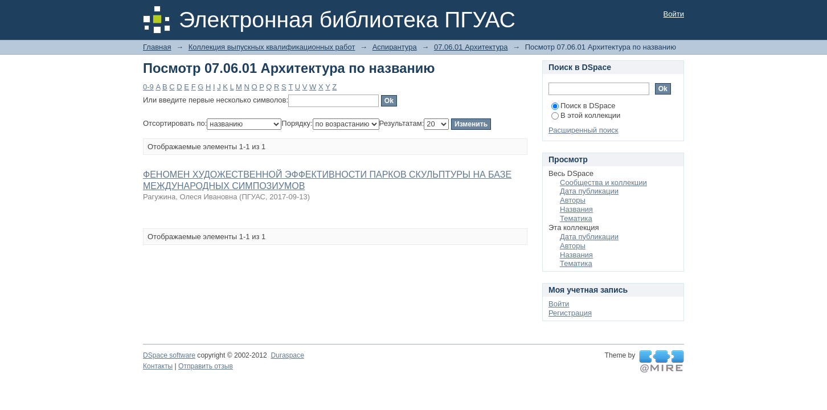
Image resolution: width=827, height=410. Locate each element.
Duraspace (287, 355)
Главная (157, 47)
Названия (576, 209)
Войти (674, 14)
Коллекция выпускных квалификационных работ (272, 47)
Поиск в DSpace (583, 105)
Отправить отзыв (205, 366)
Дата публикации (589, 191)
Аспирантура (394, 47)
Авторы (573, 200)
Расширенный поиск (583, 130)
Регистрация (570, 313)
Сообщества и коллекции (603, 182)
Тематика (576, 218)
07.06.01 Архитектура (471, 47)
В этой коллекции (585, 115)
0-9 (148, 87)
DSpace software (169, 355)
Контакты (158, 366)
